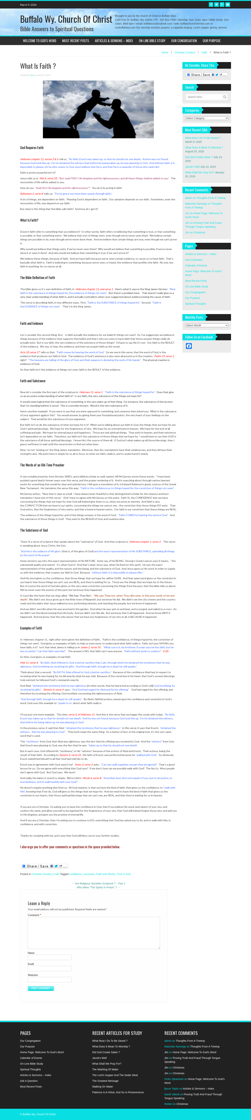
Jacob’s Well (192, 166)
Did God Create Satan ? (199, 157)
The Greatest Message (105, 1080)
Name (31, 952)
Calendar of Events (196, 265)
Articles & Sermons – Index (114, 40)
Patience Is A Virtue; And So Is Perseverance (118, 1092)
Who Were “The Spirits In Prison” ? (98, 887)
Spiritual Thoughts (195, 303)
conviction (89, 874)
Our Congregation (184, 40)
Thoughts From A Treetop (211, 197)
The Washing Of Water (105, 1069)
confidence (75, 874)
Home (164, 52)
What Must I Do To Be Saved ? (202, 137)
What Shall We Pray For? (199, 172)
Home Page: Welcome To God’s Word (42, 1052)
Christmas (199, 232)
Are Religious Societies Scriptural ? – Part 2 (98, 883)
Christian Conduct (185, 52)
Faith (204, 52)
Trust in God (123, 874)
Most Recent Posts (75, 40)
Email (31, 963)
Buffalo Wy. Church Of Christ (66, 18)
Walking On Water (102, 1086)
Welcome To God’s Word (39, 40)
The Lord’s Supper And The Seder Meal (115, 1075)
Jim (31, 75)
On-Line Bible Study (152, 40)
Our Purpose (211, 40)
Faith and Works (105, 874)
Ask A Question (194, 259)
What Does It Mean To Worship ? (204, 147)
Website (33, 975)
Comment (34, 915)
